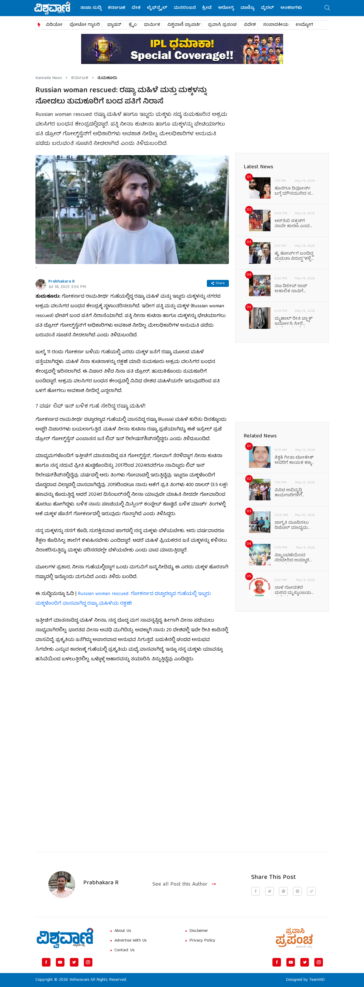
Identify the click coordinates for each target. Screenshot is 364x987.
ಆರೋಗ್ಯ (226, 8)
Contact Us (124, 950)
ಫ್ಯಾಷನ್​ (114, 25)
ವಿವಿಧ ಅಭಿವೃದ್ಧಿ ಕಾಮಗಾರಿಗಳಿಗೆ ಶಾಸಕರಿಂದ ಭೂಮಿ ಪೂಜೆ (291, 493)
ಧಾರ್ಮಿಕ (152, 25)
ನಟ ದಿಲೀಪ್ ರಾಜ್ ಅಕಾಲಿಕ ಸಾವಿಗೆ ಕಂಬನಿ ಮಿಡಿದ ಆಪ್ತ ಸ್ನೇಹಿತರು (292, 289)
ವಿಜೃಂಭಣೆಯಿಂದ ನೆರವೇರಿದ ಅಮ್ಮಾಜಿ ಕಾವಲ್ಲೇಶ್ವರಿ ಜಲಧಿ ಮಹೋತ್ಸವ (292, 558)
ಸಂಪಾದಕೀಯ (276, 25)
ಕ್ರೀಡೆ (207, 8)
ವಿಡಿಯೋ (54, 25)
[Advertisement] (132, 799)
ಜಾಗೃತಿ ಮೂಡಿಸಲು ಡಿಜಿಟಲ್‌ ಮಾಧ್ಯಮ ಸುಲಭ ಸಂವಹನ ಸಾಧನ (292, 526)
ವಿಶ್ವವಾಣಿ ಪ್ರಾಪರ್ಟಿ (184, 25)
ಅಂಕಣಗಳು (291, 8)
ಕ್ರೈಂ (133, 25)
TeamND (317, 980)
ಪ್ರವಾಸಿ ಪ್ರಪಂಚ (222, 25)
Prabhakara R (61, 282)
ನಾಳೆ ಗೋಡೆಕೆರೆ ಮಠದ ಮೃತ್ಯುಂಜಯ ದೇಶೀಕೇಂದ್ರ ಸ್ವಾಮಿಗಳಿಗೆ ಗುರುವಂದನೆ (293, 591)
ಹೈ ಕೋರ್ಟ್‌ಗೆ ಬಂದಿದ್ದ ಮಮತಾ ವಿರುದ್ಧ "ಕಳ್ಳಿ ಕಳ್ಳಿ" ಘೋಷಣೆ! (294, 256)
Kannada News (48, 78)
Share (218, 283)
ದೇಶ (136, 8)
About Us (122, 931)
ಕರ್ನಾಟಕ (116, 8)
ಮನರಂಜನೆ (185, 8)
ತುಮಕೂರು (107, 78)
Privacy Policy (202, 941)
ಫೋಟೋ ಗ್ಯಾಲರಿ (85, 25)
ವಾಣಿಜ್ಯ (247, 8)
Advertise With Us (130, 941)
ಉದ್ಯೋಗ (304, 25)
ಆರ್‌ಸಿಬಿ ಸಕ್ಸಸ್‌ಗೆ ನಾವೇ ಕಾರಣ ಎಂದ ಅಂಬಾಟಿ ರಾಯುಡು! (293, 224)
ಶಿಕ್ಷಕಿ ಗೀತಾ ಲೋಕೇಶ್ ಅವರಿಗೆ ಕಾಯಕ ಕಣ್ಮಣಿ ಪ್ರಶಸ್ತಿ (295, 460)
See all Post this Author (184, 885)
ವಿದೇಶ (250, 25)
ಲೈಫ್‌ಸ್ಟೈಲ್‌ (157, 8)
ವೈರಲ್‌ (267, 8)
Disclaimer (198, 931)
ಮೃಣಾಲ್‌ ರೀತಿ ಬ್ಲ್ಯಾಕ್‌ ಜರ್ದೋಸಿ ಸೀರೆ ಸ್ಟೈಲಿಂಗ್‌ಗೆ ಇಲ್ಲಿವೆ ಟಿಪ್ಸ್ (295, 321)
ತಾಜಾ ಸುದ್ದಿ (91, 8)
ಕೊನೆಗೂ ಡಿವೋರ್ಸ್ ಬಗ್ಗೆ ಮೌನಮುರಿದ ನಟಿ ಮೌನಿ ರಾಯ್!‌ (294, 191)
